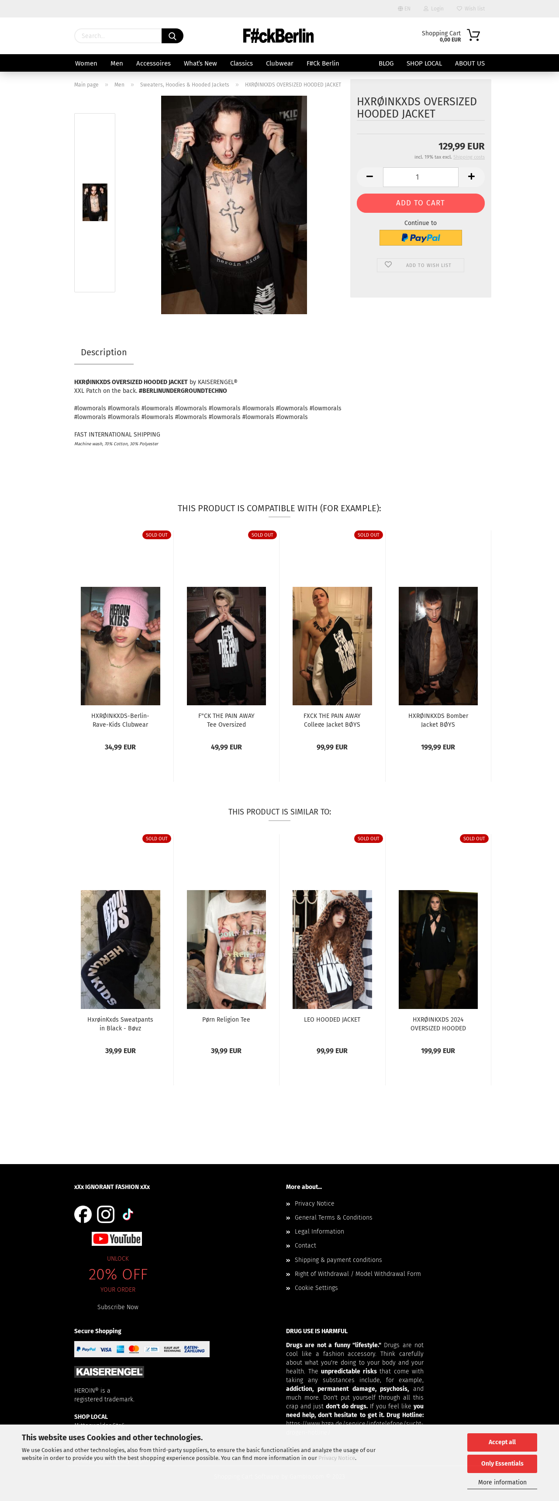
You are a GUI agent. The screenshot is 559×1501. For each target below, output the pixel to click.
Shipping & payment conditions (338, 1260)
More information (502, 1482)
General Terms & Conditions (334, 1217)
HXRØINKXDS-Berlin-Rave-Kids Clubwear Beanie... (120, 719)
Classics (241, 63)
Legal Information (319, 1231)
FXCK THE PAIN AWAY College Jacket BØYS (332, 719)
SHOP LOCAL (424, 63)
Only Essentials (502, 1463)
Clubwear (279, 63)
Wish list (471, 9)
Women (86, 63)
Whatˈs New (200, 63)
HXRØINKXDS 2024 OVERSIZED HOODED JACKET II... (438, 1023)
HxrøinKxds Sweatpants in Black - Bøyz (120, 1023)
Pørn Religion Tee (226, 1019)
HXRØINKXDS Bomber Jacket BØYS (438, 719)
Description (104, 352)
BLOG (386, 63)
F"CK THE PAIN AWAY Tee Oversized (226, 719)
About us (470, 63)
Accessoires (153, 63)
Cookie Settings (316, 1288)
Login (434, 9)
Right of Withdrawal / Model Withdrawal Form (358, 1274)
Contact (305, 1245)
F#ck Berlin (323, 63)
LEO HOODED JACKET (332, 1019)
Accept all (502, 1442)
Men (116, 63)
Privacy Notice (336, 1458)
